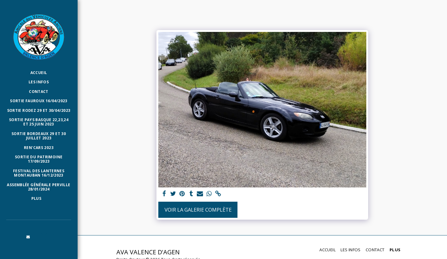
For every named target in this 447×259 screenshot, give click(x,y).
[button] (28, 237)
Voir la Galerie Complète (198, 209)
